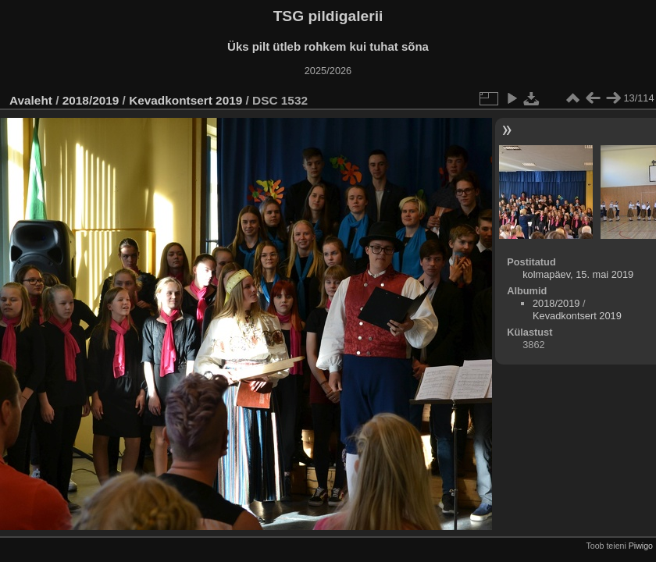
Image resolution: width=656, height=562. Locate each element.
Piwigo (641, 545)
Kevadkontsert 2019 (185, 100)
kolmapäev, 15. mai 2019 (577, 274)
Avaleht (30, 100)
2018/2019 (90, 100)
